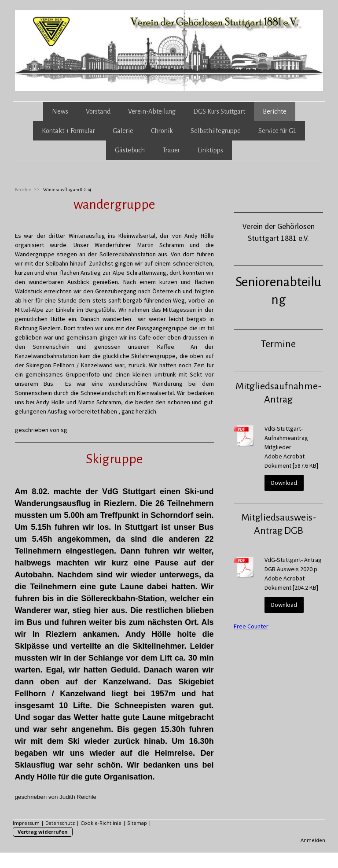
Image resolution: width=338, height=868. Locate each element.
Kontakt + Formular (68, 130)
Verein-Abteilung (152, 111)
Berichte (275, 111)
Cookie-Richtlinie (101, 823)
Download (284, 483)
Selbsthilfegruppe (216, 130)
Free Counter (251, 626)
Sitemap (137, 823)
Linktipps (210, 150)
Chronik (162, 130)
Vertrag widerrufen (43, 831)
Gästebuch (130, 150)
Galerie (123, 130)
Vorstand (98, 111)
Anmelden (313, 840)
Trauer (171, 150)
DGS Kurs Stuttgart (219, 111)
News (60, 111)
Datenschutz (60, 823)
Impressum (26, 823)
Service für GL (277, 130)
